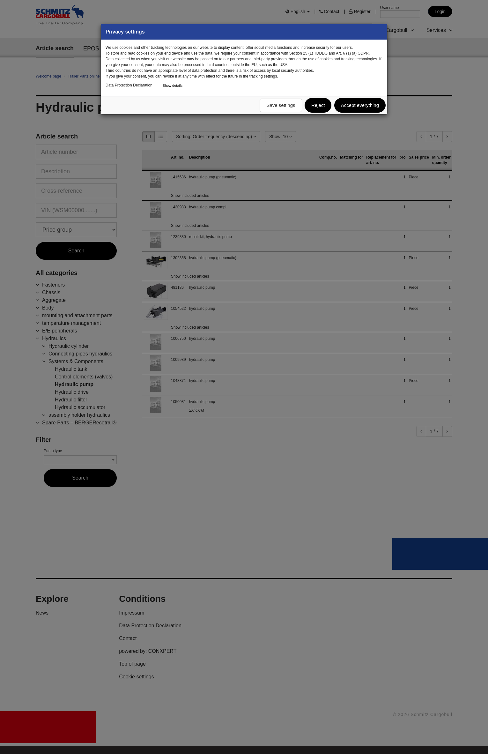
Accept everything (360, 105)
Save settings (280, 105)
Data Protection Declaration (129, 85)
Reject (318, 105)
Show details (172, 85)
